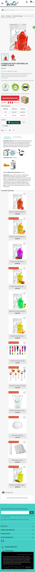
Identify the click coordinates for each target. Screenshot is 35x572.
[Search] (17, 9)
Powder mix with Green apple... (17, 311)
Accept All (7, 567)
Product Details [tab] (17, 137)
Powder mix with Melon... (17, 336)
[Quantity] (3, 122)
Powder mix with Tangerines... (17, 236)
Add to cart (13, 122)
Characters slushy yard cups (17, 386)
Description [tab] (7, 137)
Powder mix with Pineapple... (17, 485)
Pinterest (13, 130)
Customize (17, 567)
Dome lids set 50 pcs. (17, 435)
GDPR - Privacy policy (24, 519)
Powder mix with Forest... (17, 261)
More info (28, 567)
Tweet (9, 130)
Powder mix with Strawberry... (17, 212)
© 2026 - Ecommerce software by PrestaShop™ (13, 570)
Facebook (2, 541)
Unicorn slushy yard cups (18, 361)
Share (6, 130)
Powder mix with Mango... (17, 286)
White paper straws (17, 460)
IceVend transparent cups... (17, 410)
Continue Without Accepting (25, 554)
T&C (15, 519)
